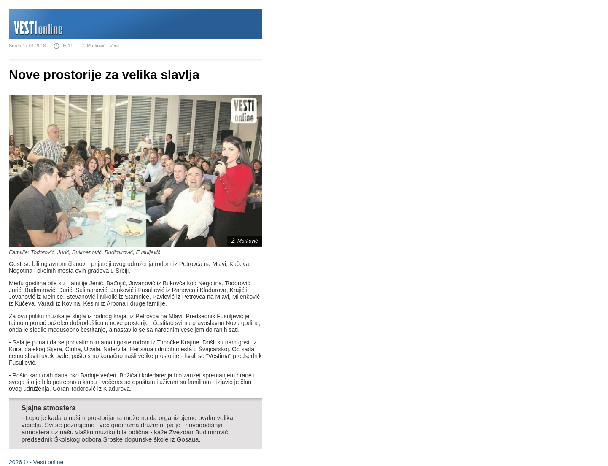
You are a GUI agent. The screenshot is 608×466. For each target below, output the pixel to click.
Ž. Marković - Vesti (100, 45)
